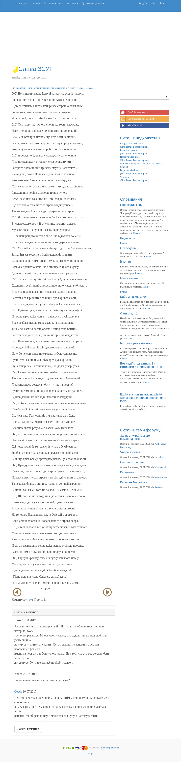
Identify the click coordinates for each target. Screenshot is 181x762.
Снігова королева (132, 462)
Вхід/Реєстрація (147, 3)
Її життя (125, 261)
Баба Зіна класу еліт (134, 296)
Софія (18, 691)
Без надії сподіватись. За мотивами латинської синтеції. (141, 365)
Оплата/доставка (68, 3)
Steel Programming (110, 747)
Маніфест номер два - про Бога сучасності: (141, 163)
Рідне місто (128, 238)
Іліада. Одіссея (86, 88)
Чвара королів (130, 452)
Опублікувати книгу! (134, 112)
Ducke (124, 167)
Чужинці (124, 177)
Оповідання (131, 199)
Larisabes (159, 457)
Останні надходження (140, 138)
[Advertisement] (90, 40)
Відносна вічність (129, 170)
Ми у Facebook (131, 125)
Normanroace (160, 477)
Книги (73, 88)
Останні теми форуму (140, 430)
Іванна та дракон (128, 150)
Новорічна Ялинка (129, 157)
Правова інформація (93, 3)
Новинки (36, 3)
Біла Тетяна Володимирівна (134, 147)
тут (31, 599)
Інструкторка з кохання (131, 143)
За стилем (50, 3)
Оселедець (128, 248)
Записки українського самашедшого (135, 437)
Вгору (91, 753)
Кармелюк (127, 472)
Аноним (158, 487)
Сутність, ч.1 (129, 313)
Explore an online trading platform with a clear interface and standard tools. (143, 398)
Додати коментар (28, 729)
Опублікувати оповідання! (137, 119)
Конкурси (23, 3)
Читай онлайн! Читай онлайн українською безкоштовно (39, 88)
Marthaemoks (160, 467)
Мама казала (129, 278)
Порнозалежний (131, 205)
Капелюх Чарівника (133, 482)
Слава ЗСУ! (31, 68)
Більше (136, 233)
